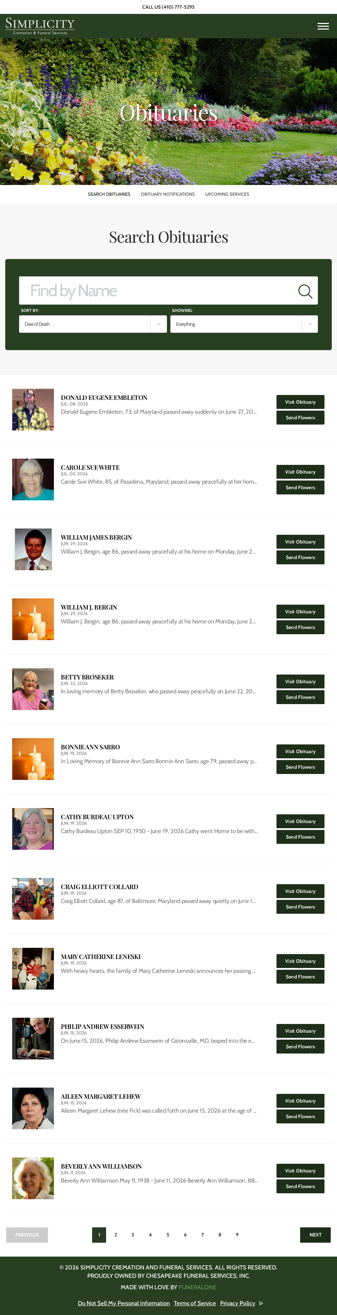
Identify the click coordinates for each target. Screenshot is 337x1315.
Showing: (182, 310)
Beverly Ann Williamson (101, 1166)
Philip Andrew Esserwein (102, 1026)
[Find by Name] (156, 290)
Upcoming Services (227, 194)
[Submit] (305, 290)
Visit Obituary (305, 400)
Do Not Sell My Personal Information (124, 1303)
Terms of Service (196, 1303)
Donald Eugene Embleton (104, 397)
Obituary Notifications (168, 194)
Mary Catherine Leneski (101, 956)
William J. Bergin (89, 607)
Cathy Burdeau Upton (97, 817)
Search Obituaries (109, 194)
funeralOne (197, 1287)
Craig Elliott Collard (99, 886)
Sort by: (30, 310)
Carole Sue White (90, 467)
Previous (27, 1235)
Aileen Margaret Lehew (101, 1096)
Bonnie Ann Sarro (90, 747)
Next (315, 1235)
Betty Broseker (87, 677)
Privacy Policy (238, 1303)
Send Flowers (305, 416)
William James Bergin (96, 537)
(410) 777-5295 (178, 7)
